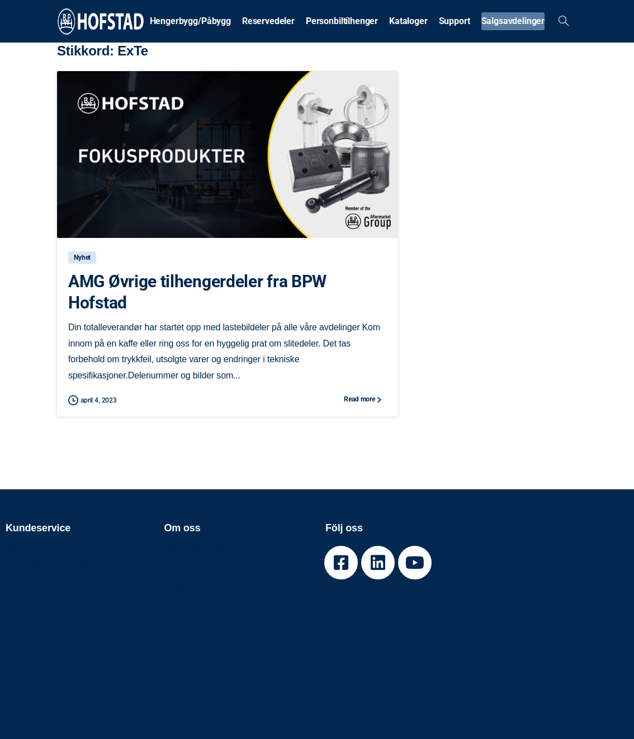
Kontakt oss (31, 575)
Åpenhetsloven (197, 600)
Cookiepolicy (34, 600)
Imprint (21, 613)
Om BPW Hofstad (202, 549)
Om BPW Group (197, 562)
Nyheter (23, 587)
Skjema (22, 549)
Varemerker (190, 575)
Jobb (175, 587)
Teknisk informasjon (50, 562)
